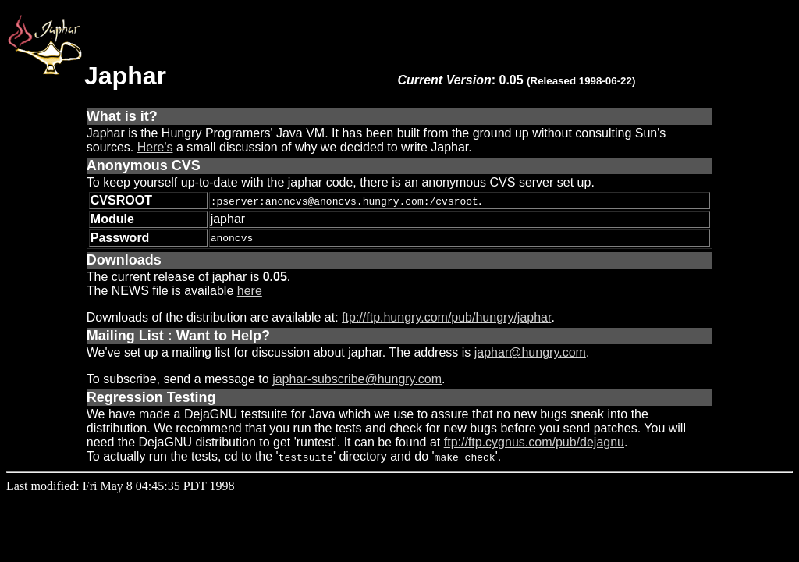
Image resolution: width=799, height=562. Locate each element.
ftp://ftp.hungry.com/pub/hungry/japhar (446, 317)
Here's (155, 147)
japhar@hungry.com (530, 352)
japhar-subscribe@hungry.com (357, 379)
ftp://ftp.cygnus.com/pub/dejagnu (534, 442)
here (249, 290)
